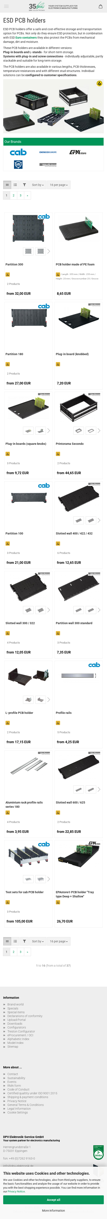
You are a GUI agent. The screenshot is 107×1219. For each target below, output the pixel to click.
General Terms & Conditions (25, 1105)
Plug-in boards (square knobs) (26, 443)
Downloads (14, 1023)
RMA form (14, 1085)
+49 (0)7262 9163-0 (22, 1158)
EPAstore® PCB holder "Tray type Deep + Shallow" (75, 894)
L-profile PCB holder (19, 712)
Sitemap (12, 1046)
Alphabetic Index (18, 1039)
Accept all (53, 1199)
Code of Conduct (18, 1089)
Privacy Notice (16, 1191)
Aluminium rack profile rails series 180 (24, 804)
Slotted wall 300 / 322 (20, 623)
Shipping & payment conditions (27, 1097)
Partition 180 (14, 354)
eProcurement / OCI (20, 1035)
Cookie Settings (17, 1112)
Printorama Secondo (70, 443)
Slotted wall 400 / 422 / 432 (74, 533)
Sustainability (16, 1078)
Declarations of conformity (24, 1016)
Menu (6, 6)
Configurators (16, 1027)
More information (53, 1210)
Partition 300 (14, 264)
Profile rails (64, 712)
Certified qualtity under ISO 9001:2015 (32, 1093)
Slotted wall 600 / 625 (70, 802)
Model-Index (15, 1042)
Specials (12, 1008)
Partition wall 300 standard (74, 623)
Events (11, 1082)
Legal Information (19, 1108)
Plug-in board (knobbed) (72, 354)
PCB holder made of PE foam (75, 264)
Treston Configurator (21, 1031)
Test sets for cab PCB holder (25, 892)
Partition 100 (14, 533)
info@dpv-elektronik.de (18, 1166)
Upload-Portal (16, 1019)
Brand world (15, 1004)
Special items (16, 1012)
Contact (12, 1074)
